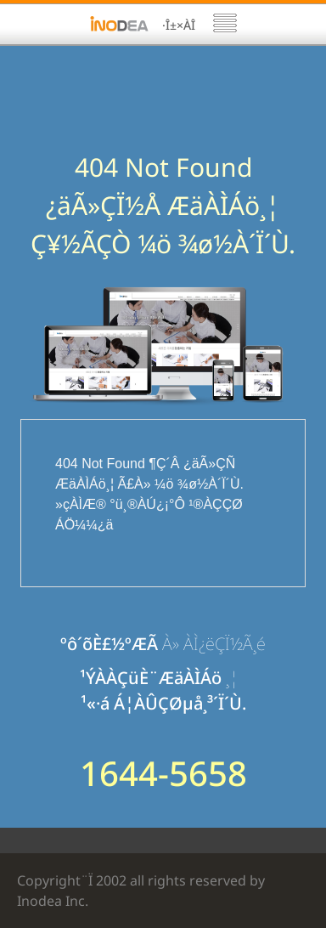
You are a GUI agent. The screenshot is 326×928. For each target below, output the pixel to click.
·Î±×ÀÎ (178, 25)
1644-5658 (163, 773)
